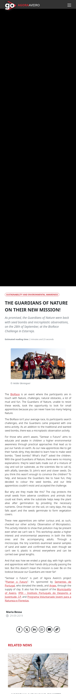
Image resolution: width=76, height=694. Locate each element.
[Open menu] (69, 5)
